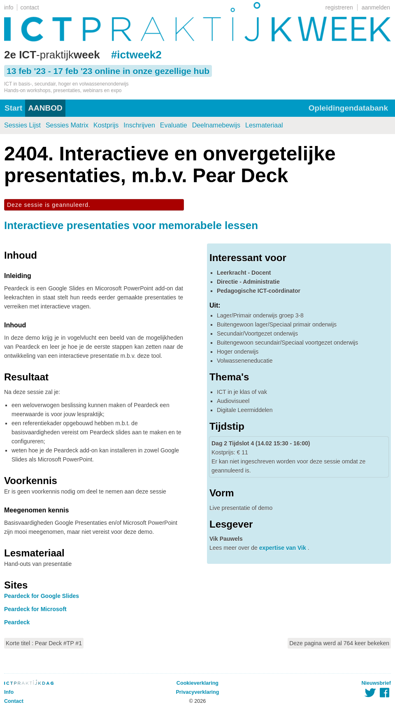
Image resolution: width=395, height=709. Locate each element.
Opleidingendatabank (348, 108)
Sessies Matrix (67, 125)
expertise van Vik (283, 547)
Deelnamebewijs (216, 125)
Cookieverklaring (197, 683)
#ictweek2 (136, 55)
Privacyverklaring (197, 692)
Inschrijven (139, 125)
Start (13, 108)
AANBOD (45, 108)
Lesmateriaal (264, 125)
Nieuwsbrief (376, 683)
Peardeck (17, 622)
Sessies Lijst (22, 125)
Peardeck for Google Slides (41, 596)
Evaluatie (173, 125)
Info (9, 692)
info (9, 7)
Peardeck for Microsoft (35, 609)
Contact (13, 701)
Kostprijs (105, 125)
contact (30, 7)
